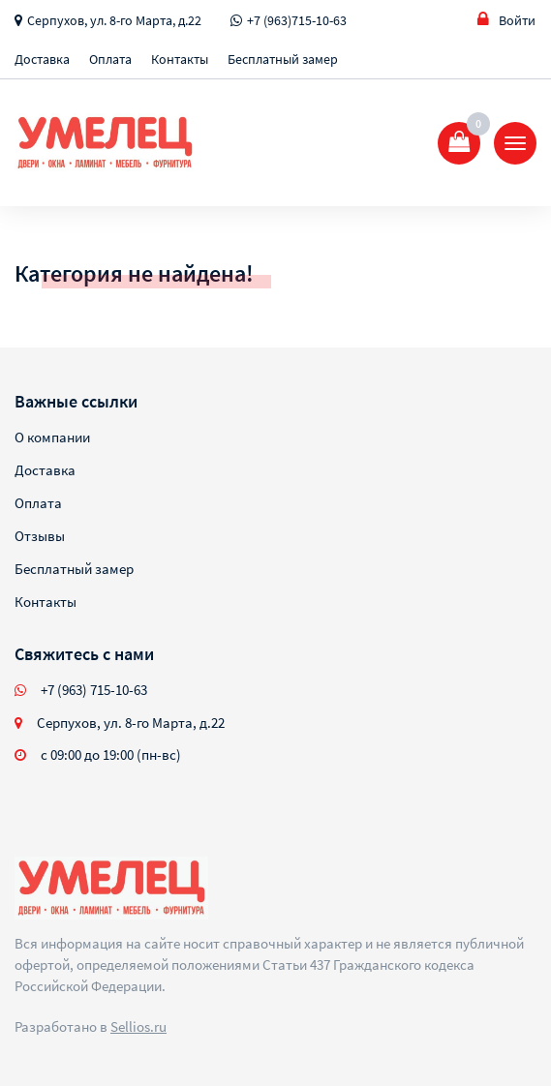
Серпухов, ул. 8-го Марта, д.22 (114, 20)
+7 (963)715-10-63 (297, 20)
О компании (52, 437)
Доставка (42, 59)
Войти (506, 20)
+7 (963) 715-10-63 (94, 689)
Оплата (110, 59)
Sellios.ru (138, 1026)
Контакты (179, 59)
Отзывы (40, 536)
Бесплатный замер (283, 59)
